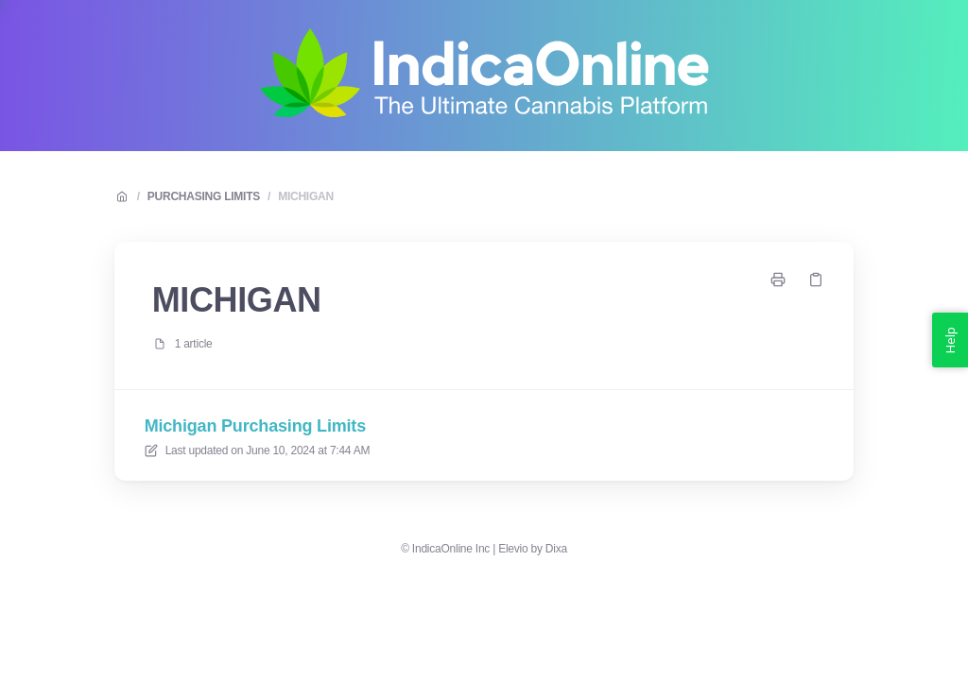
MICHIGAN (306, 196)
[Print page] (778, 279)
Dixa (556, 548)
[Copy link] (816, 279)
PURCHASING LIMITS (203, 196)
